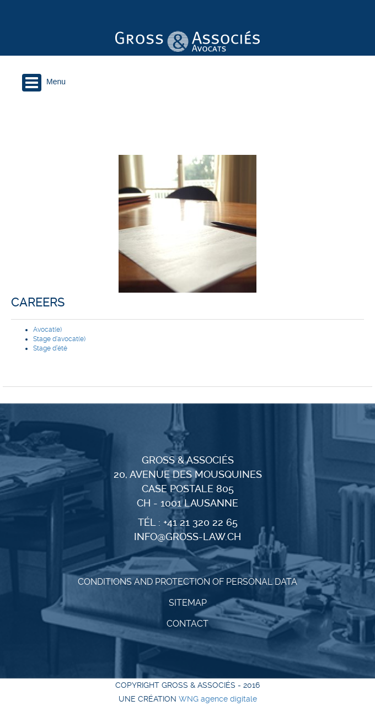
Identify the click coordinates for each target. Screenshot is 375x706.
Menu (56, 81)
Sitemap (188, 602)
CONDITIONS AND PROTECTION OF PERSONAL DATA (187, 581)
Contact (187, 623)
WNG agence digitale (218, 698)
